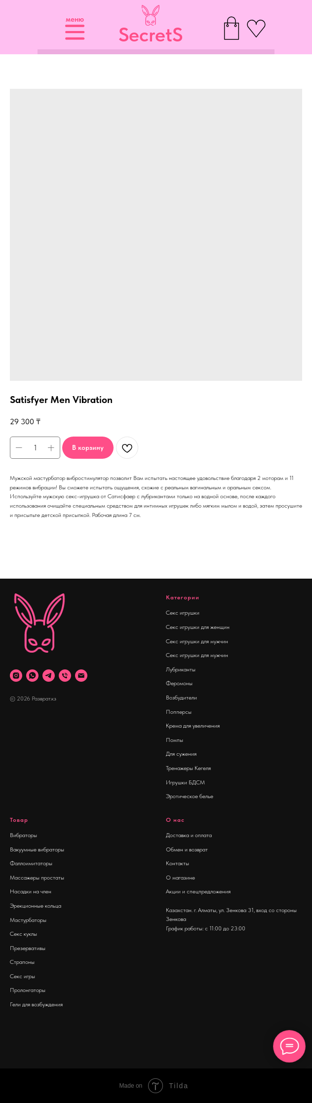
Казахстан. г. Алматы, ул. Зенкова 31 (210, 910)
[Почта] (81, 675)
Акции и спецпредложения (198, 891)
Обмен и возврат (187, 849)
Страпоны (22, 961)
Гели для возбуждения (36, 1004)
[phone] (65, 675)
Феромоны (179, 683)
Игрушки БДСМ (185, 782)
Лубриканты (180, 669)
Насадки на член (30, 891)
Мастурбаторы (28, 920)
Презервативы (27, 948)
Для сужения (181, 753)
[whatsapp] (32, 675)
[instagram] (16, 675)
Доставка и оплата (189, 835)
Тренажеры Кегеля (188, 768)
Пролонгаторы (27, 990)
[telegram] (48, 675)
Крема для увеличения (193, 725)
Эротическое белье (189, 796)
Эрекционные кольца (35, 905)
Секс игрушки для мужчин (197, 641)
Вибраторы (23, 835)
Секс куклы (23, 933)
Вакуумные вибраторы (37, 849)
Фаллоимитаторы (31, 863)
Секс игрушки (182, 612)
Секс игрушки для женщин (198, 627)
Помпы (174, 739)
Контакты (177, 863)
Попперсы (179, 711)
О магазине (180, 877)
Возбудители (181, 697)
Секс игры (22, 976)
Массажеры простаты (37, 877)
